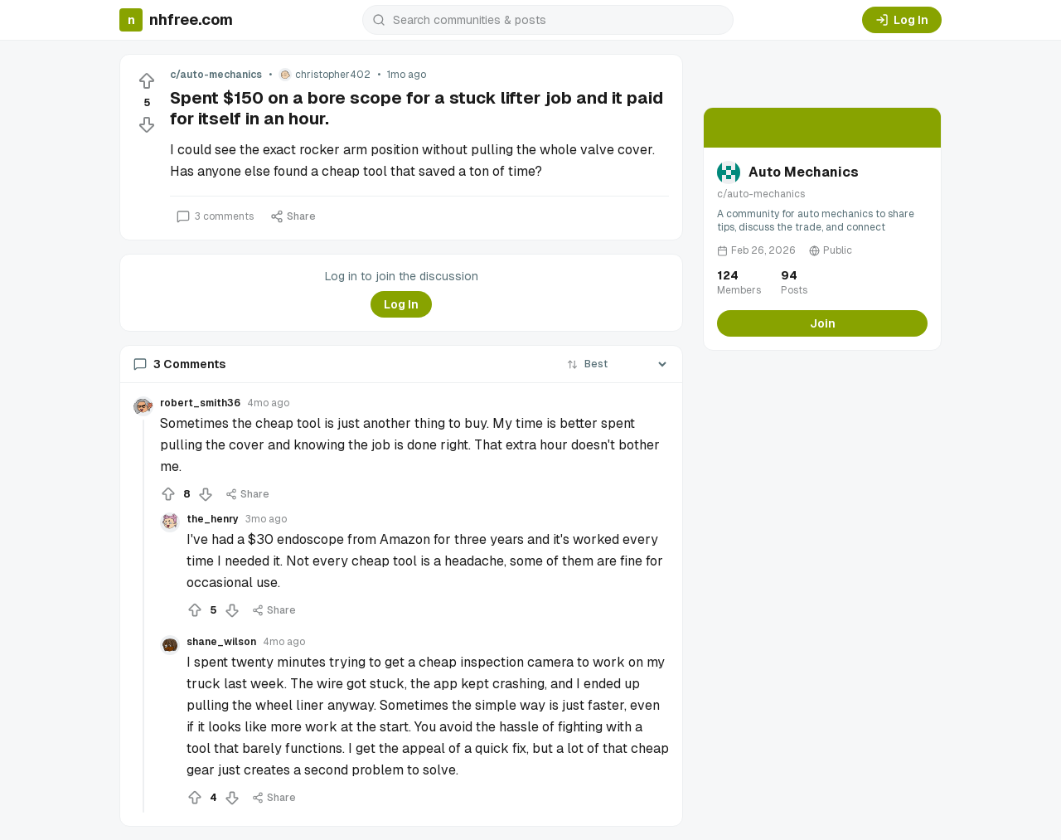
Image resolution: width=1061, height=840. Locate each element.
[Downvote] (146, 124)
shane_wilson (221, 641)
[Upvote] (146, 81)
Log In (901, 19)
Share (293, 216)
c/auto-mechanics (216, 74)
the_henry (213, 519)
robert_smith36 (200, 403)
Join (823, 323)
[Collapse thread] (143, 616)
